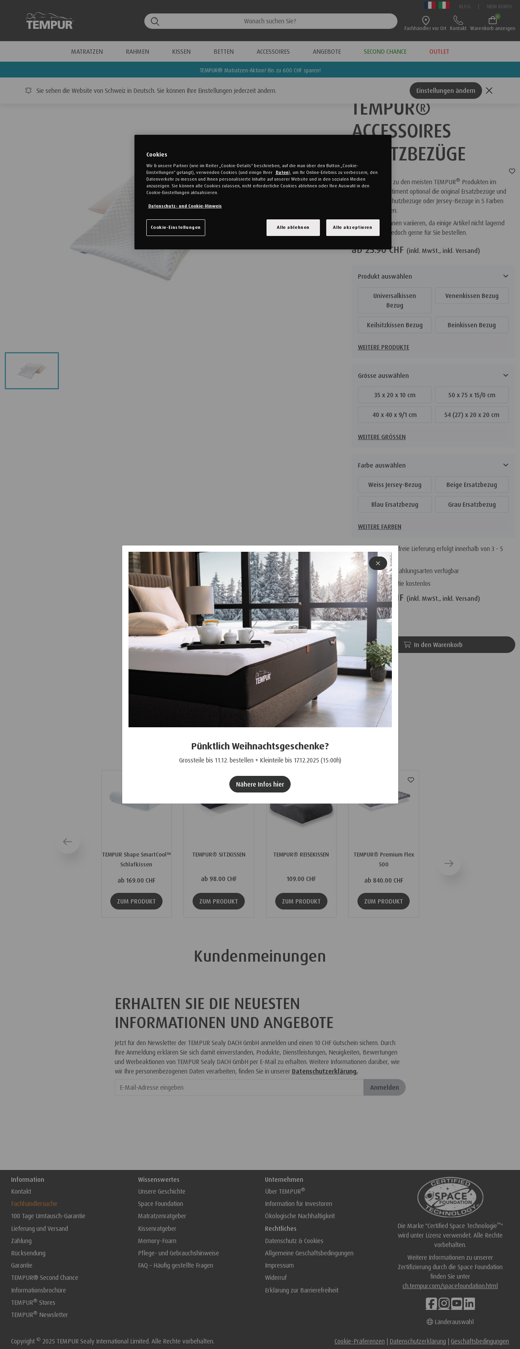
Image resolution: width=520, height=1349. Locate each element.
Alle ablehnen (293, 227)
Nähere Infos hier (260, 784)
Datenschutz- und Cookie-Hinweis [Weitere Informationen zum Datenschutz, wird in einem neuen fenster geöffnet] (185, 206)
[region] (262, 192)
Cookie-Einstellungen (176, 227)
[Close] (378, 563)
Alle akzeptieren (352, 227)
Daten (282, 172)
